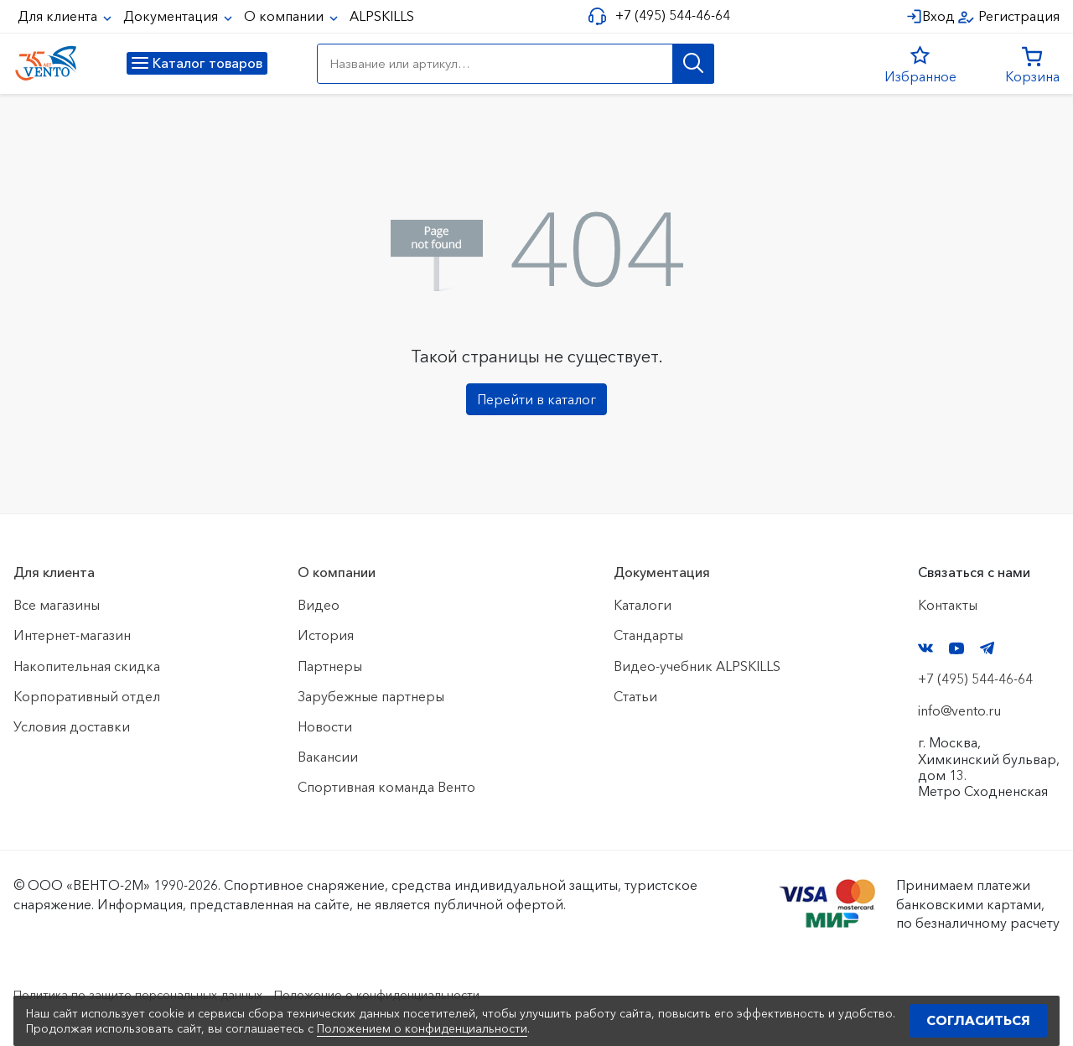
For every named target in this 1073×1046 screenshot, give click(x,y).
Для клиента (59, 16)
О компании (285, 16)
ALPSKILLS (382, 16)
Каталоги (642, 604)
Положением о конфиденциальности (422, 1028)
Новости (325, 726)
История (326, 635)
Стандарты (648, 635)
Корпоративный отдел (86, 696)
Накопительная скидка (86, 666)
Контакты (947, 604)
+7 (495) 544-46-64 (667, 15)
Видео (319, 604)
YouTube (956, 648)
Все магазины (56, 604)
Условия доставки (71, 726)
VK (925, 648)
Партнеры (330, 666)
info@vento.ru (959, 710)
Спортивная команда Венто (386, 786)
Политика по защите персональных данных (152, 994)
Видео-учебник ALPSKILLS (697, 666)
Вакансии (328, 756)
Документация (172, 16)
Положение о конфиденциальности (418, 994)
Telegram (987, 648)
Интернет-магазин (72, 635)
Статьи (635, 696)
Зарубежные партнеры (371, 696)
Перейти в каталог (536, 399)
